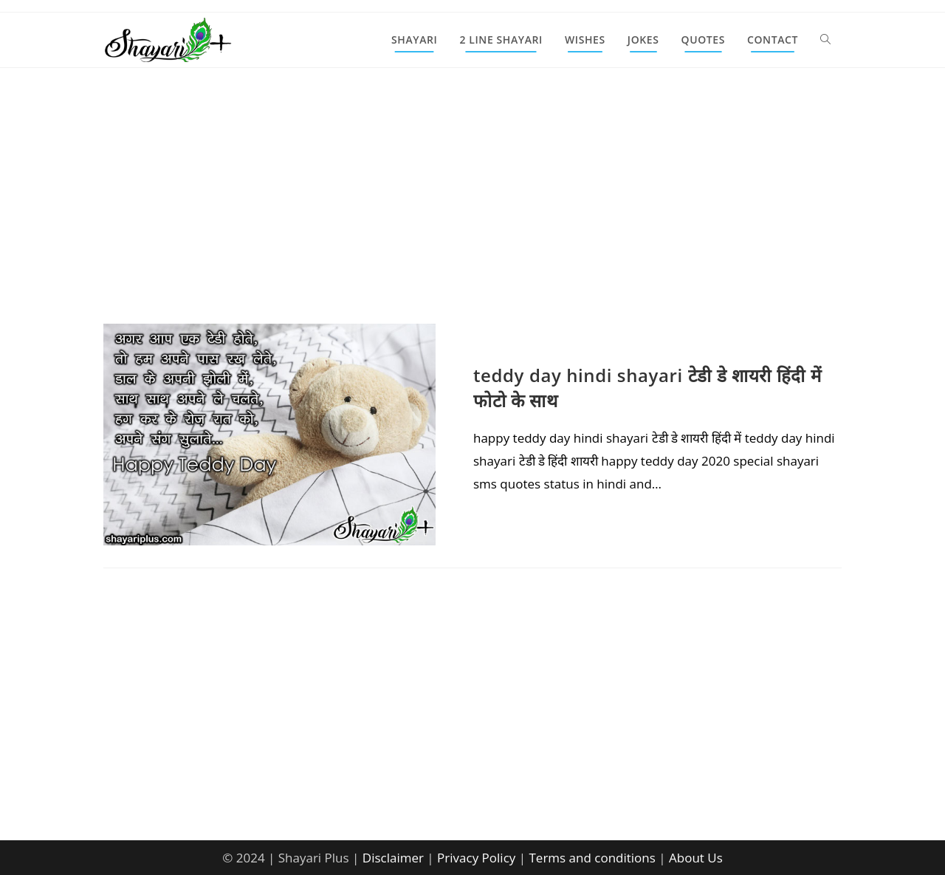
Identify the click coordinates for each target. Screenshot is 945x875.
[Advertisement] (472, 214)
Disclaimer (393, 857)
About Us (696, 857)
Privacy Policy (476, 857)
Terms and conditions (592, 857)
